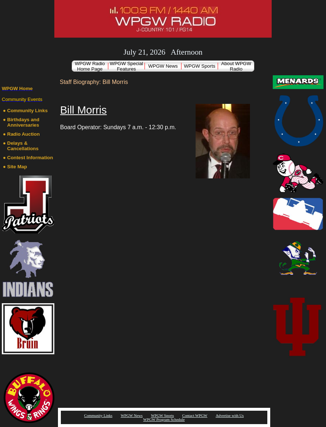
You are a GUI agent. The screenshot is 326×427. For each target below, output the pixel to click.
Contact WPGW (194, 416)
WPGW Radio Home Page (90, 66)
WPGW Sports (200, 66)
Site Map (17, 166)
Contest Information (30, 157)
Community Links (27, 110)
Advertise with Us (230, 416)
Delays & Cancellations (23, 145)
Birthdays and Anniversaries (23, 122)
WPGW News (162, 66)
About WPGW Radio (236, 66)
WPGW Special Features (126, 66)
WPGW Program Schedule (164, 420)
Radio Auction (23, 134)
